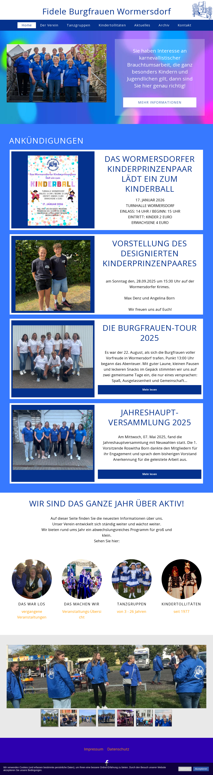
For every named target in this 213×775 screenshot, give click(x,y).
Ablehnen (185, 769)
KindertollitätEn (181, 603)
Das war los (31, 603)
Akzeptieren (201, 769)
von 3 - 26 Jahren (131, 611)
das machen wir (81, 603)
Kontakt (184, 25)
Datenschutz (118, 748)
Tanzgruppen (78, 25)
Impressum (93, 748)
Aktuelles (142, 25)
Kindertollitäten (112, 25)
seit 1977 (182, 611)
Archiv (164, 25)
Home (27, 25)
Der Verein (49, 25)
